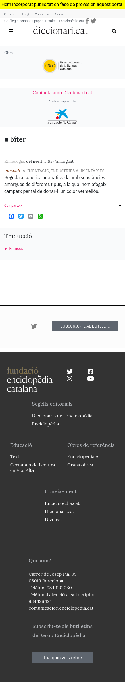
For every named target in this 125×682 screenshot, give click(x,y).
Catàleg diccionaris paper (23, 21)
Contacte (41, 14)
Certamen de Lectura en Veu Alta (32, 467)
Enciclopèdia (45, 424)
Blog (25, 14)
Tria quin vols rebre (62, 657)
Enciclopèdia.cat (71, 21)
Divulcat (51, 21)
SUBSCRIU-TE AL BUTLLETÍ (85, 326)
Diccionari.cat (59, 511)
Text (15, 456)
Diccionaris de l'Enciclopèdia (62, 415)
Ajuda (58, 14)
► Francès (13, 248)
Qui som (10, 14)
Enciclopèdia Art (84, 456)
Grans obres (80, 465)
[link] (62, 92)
